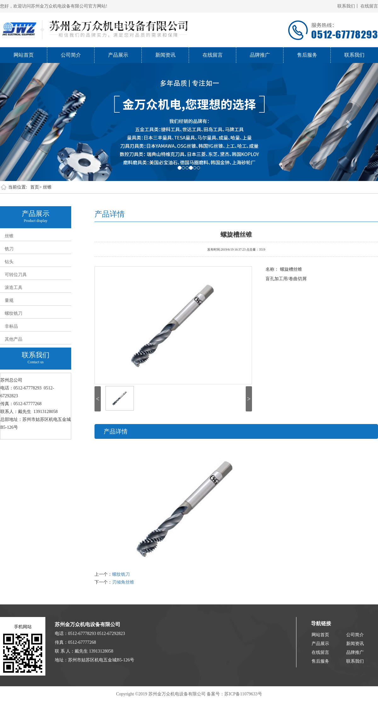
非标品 (11, 326)
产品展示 (118, 55)
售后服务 (307, 55)
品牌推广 (260, 55)
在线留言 (369, 6)
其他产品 (13, 339)
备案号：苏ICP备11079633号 (234, 694)
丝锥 (47, 187)
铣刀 (9, 248)
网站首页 (24, 55)
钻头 (9, 261)
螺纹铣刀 (13, 313)
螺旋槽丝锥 (236, 234)
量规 (9, 300)
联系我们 (354, 55)
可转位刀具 (16, 274)
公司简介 (71, 55)
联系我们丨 (348, 6)
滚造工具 (13, 287)
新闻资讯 (165, 55)
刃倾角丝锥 (123, 582)
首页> (36, 187)
